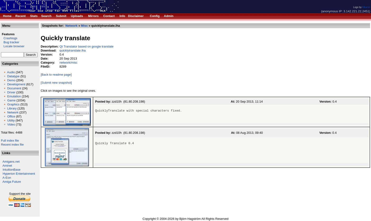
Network (12, 112)
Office (11, 116)
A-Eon (7, 177)
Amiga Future (12, 181)
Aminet (7, 165)
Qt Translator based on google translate (86, 46)
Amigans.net (11, 161)
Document (14, 88)
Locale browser (12, 46)
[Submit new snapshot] (56, 82)
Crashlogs (9, 38)
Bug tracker (10, 42)
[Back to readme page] (56, 74)
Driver (11, 92)
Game (11, 100)
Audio (11, 72)
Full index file (10, 140)
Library (12, 108)
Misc (84, 25)
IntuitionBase (11, 169)
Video (11, 124)
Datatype (13, 76)
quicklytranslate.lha (72, 50)
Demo (11, 80)
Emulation (14, 96)
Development (16, 84)
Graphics (13, 104)
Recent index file (12, 144)
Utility (11, 120)
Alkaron (366, 7)
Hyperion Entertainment (19, 173)
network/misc (68, 62)
